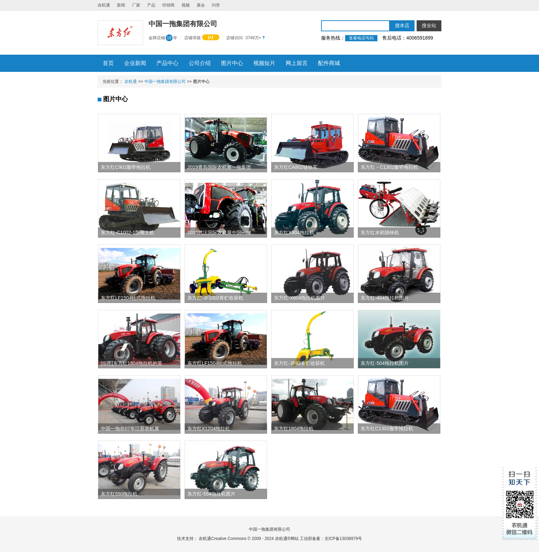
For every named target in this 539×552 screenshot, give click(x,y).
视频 (186, 5)
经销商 (168, 5)
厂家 (136, 5)
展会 (201, 5)
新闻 (121, 5)
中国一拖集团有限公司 (165, 81)
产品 (151, 5)
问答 (216, 5)
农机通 (104, 5)
